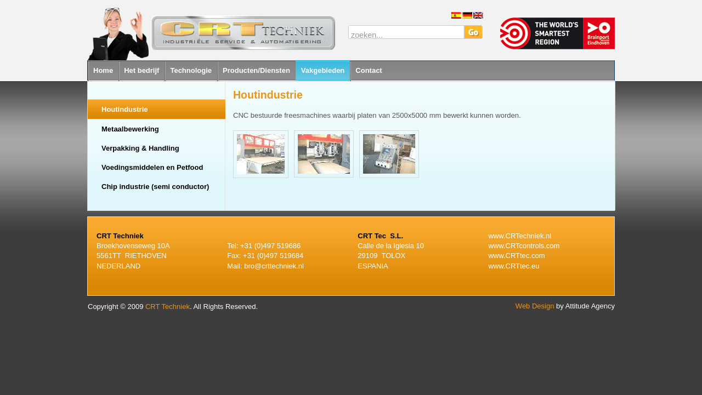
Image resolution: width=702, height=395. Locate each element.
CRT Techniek (167, 306)
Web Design (535, 306)
